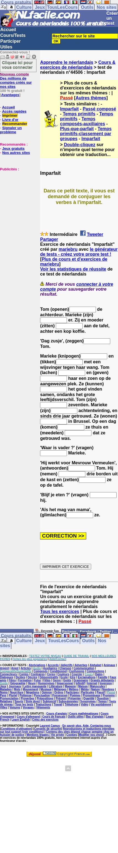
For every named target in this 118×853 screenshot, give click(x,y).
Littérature (55, 686)
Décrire (32, 677)
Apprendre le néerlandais (66, 62)
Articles (26, 668)
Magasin (70, 686)
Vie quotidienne (101, 704)
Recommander (14, 124)
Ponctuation (42, 695)
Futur (37, 680)
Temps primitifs (79, 113)
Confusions (76, 671)
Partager (49, 239)
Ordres (58, 692)
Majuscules (97, 686)
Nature (95, 689)
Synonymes (88, 701)
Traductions (43, 704)
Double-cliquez (79, 144)
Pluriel (13, 695)
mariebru (68, 249)
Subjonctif (49, 701)
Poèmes (75, 695)
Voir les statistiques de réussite (73, 269)
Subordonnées (68, 701)
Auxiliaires (50, 668)
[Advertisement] (16, 198)
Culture (24, 7)
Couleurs (63, 674)
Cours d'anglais (56, 713)
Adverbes (81, 665)
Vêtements (43, 707)
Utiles (6, 47)
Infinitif (80, 683)
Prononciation (9, 698)
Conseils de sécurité (47, 728)
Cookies (71, 734)
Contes (23, 674)
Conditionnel (58, 671)
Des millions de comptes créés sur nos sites (16, 80)
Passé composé (99, 109)
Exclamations (86, 677)
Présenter (74, 698)
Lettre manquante (35, 686)
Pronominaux (92, 695)
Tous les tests (24, 704)
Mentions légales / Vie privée (45, 734)
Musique (46, 689)
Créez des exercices (45, 719)
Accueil (8, 29)
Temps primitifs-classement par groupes (85, 133)
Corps (51, 674)
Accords (53, 665)
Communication (84, 668)
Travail (58, 704)
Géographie (18, 683)
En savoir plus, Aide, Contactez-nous (86, 725)
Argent (4, 668)
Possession (60, 695)
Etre (72, 677)
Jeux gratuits (13, 148)
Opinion (46, 692)
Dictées (20, 677)
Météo (85, 689)
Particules (88, 692)
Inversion (105, 683)
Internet (92, 683)
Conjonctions (95, 671)
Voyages (28, 707)
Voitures (14, 707)
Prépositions (45, 698)
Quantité (89, 698)
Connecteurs (8, 674)
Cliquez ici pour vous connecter (17, 64)
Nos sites (106, 7)
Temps (102, 701)
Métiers (73, 689)
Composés (40, 671)
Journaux (15, 686)
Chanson (65, 668)
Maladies (6, 689)
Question (103, 698)
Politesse (26, 695)
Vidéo (84, 704)
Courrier (77, 674)
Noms (4, 692)
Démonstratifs (49, 677)
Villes (3, 707)
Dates (99, 674)
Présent (61, 698)
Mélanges (60, 689)
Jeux (40, 7)
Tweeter (95, 234)
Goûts (67, 680)
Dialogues (6, 677)
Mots (17, 689)
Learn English (21, 719)
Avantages (10, 95)
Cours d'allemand (28, 716)
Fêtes (47, 680)
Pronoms (109, 695)
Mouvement (30, 689)
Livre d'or (10, 120)
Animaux (109, 665)
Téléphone (71, 704)
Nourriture (16, 692)
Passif (101, 692)
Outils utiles (75, 716)
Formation (25, 680)
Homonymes (46, 683)
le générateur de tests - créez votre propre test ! (78, 252)
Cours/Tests (12, 35)
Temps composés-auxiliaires (82, 121)
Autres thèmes (90, 98)
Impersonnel (65, 683)
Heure (32, 683)
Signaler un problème (11, 130)
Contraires (38, 674)
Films (12, 680)
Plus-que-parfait (77, 128)
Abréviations (37, 665)
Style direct (32, 701)
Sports (18, 701)
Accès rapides (14, 111)
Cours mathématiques (83, 713)
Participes (72, 692)
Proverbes (28, 698)
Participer (10, 41)
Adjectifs (66, 665)
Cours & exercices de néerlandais (78, 65)
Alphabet (95, 665)
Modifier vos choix (91, 734)
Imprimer (10, 115)
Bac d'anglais (95, 716)
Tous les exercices (59, 611)
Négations (32, 692)
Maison (83, 686)
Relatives (6, 701)
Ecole (64, 677)
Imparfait (69, 109)
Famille (102, 677)
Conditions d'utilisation (16, 728)
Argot (15, 668)
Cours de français (53, 716)
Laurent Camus (50, 725)
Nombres (108, 689)
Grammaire (81, 680)
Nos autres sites (16, 153)
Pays (3, 695)
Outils (87, 7)
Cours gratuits (16, 636)
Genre (57, 680)
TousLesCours (62, 7)
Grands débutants (102, 680)
